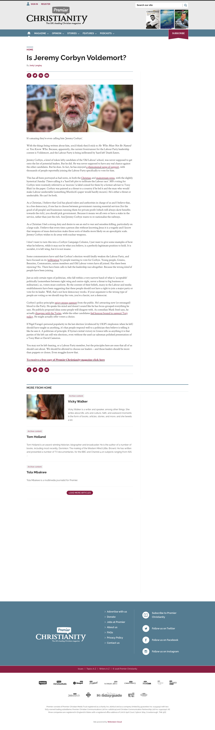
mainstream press (105, 178)
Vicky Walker (78, 401)
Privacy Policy (115, 637)
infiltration (53, 260)
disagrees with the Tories (48, 313)
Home (30, 49)
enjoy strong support (66, 302)
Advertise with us (117, 611)
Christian (86, 178)
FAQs (110, 632)
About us (112, 627)
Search (185, 5)
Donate (111, 616)
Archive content (76, 396)
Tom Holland (36, 437)
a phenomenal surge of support (102, 167)
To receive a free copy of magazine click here (66, 360)
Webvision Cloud (115, 722)
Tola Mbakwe (37, 472)
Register (45, 4)
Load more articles (80, 493)
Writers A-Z (104, 669)
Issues (80, 669)
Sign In (34, 4)
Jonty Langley (35, 65)
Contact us (113, 642)
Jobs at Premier (116, 622)
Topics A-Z (91, 669)
